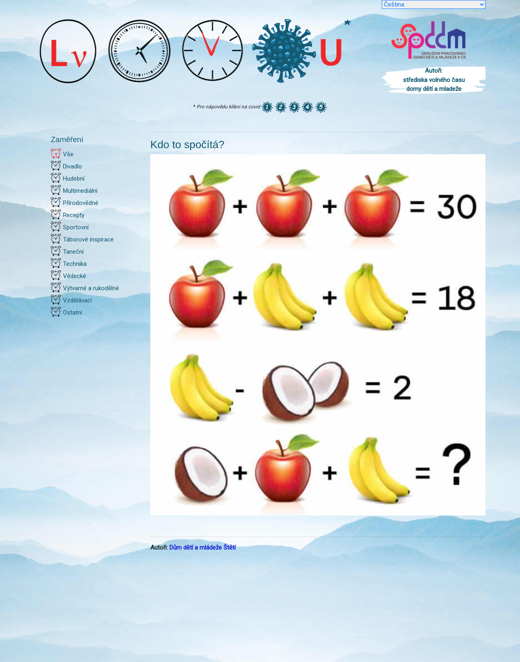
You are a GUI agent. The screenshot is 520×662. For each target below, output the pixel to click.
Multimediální (80, 190)
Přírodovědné (80, 203)
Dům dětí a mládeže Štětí (202, 547)
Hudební (73, 178)
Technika (75, 263)
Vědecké (74, 276)
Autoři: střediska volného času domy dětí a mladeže (434, 80)
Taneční (73, 251)
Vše (68, 154)
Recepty (73, 215)
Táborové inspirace (88, 239)
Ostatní (72, 312)
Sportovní (76, 227)
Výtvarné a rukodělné (91, 288)
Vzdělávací (77, 300)
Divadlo (72, 166)
